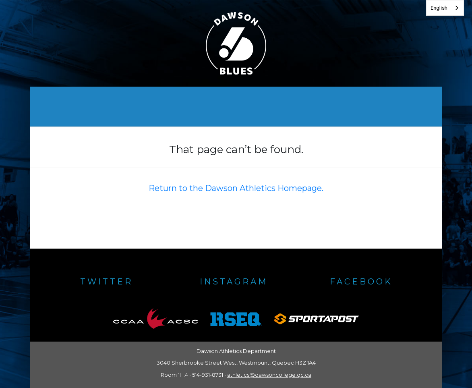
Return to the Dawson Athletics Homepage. (236, 188)
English (439, 8)
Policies (307, 106)
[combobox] (445, 8)
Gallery (251, 106)
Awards (195, 106)
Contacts (367, 106)
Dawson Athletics (120, 106)
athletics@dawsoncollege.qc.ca (269, 374)
